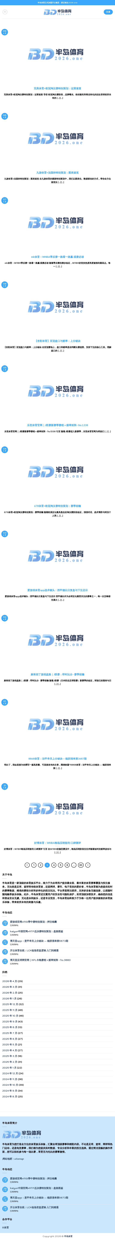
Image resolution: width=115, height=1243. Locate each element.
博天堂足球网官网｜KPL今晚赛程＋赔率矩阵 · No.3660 (40, 960)
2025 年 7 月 (9, 1033)
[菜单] (5, 12)
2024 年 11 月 (9, 1079)
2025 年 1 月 (9, 1067)
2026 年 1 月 (9, 998)
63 (80, 865)
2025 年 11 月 (9, 1010)
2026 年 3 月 (9, 986)
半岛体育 (68, 1236)
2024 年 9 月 (9, 1090)
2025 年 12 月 (10, 1004)
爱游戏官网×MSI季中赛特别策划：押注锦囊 (33, 921)
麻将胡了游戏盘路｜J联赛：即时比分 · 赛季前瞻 (57, 674)
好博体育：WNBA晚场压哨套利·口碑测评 (57, 842)
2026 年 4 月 (9, 981)
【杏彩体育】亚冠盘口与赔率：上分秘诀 (57, 340)
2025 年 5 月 (9, 1044)
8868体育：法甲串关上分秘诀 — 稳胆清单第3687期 (57, 758)
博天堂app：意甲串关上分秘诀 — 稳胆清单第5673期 (39, 941)
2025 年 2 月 (9, 1061)
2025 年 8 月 (9, 1027)
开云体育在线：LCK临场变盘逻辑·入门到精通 (34, 950)
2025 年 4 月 (9, 1050)
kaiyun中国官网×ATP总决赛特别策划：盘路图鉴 (36, 931)
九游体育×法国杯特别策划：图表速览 (57, 172)
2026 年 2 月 (9, 992)
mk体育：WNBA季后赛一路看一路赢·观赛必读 (57, 256)
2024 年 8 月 (9, 1096)
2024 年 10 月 (10, 1084)
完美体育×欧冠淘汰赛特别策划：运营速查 (57, 88)
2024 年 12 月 (10, 1073)
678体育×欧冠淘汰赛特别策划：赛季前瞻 (57, 505)
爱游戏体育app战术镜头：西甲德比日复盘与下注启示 (57, 590)
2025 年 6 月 (9, 1038)
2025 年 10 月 (10, 1015)
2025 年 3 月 (9, 1056)
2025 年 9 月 (9, 1021)
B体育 (5, 1227)
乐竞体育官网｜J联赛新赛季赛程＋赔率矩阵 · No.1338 (57, 425)
